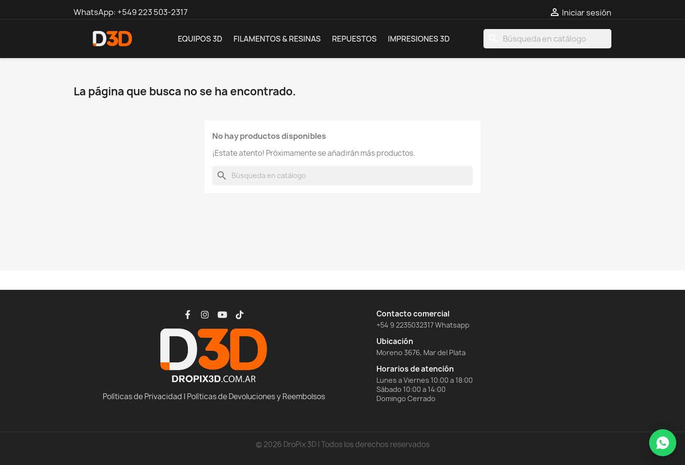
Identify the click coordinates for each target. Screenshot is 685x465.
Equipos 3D (200, 38)
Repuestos (354, 38)
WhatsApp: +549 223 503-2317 (130, 12)
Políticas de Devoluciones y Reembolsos (256, 396)
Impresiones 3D (419, 38)
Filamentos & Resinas (277, 38)
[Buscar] (547, 38)
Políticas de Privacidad (142, 396)
